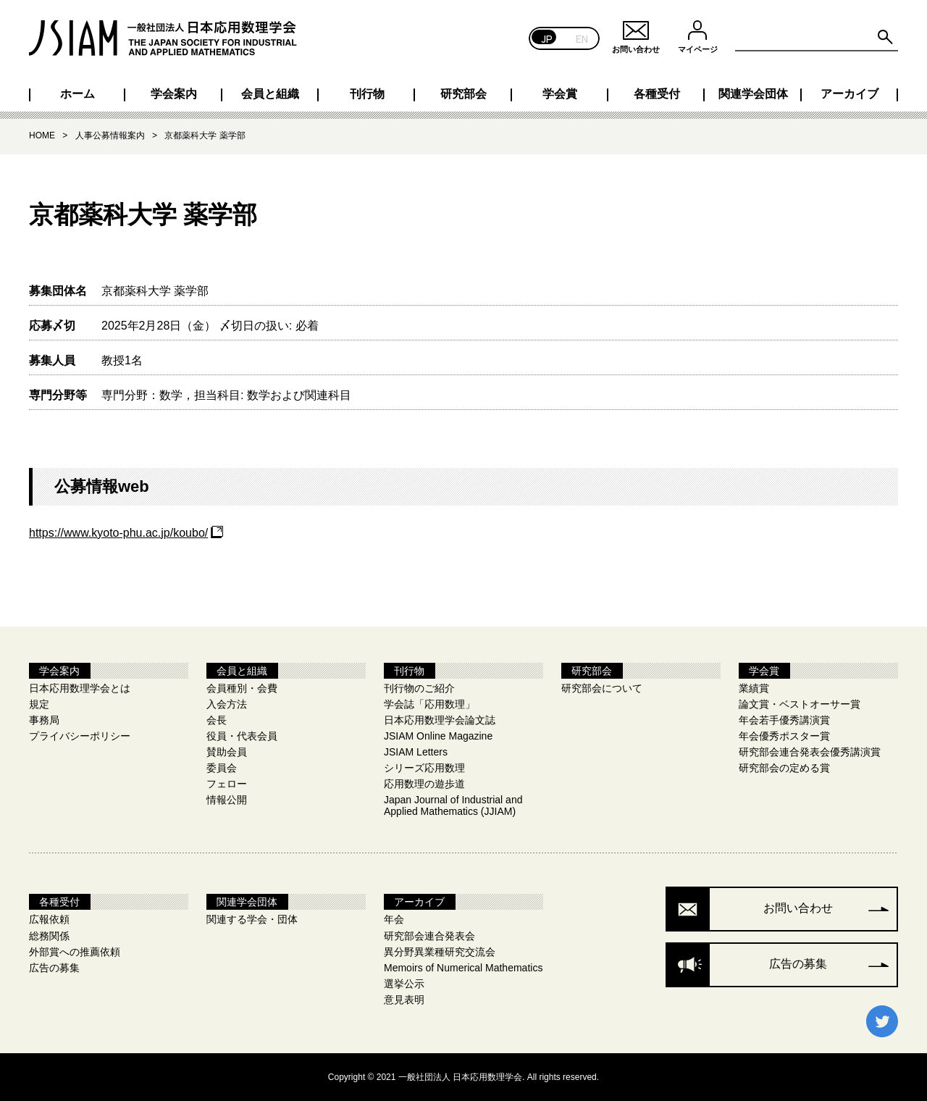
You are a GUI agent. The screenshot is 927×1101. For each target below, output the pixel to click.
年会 (394, 919)
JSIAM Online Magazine (438, 736)
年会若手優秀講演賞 (784, 720)
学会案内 (174, 94)
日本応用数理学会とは (79, 688)
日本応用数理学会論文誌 (439, 720)
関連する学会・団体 (252, 919)
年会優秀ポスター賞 (784, 736)
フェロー (226, 784)
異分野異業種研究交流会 (439, 952)
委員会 (221, 768)
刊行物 (367, 94)
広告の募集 (54, 968)
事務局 (44, 720)
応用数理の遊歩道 (424, 784)
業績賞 (754, 688)
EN (582, 38)
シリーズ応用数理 (424, 768)
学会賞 (559, 94)
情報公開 (226, 799)
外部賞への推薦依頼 (74, 952)
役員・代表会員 (241, 736)
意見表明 (404, 999)
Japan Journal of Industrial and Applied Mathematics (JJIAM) (453, 805)
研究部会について (601, 688)
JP (547, 38)
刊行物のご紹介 (419, 688)
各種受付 (657, 94)
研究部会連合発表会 (429, 936)
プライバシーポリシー (79, 736)
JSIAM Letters (416, 752)
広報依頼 (49, 919)
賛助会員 (226, 752)
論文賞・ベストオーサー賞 (799, 704)
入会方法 (226, 704)
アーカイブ (849, 94)
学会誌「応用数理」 (429, 704)
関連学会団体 (753, 94)
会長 (216, 720)
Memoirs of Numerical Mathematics (463, 968)
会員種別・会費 (241, 688)
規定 (39, 704)
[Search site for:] (816, 37)
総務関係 (49, 936)
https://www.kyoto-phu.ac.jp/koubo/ (118, 533)
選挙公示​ (404, 983)
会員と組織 (270, 94)
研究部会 (463, 94)
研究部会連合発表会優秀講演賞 (810, 752)
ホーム (77, 94)
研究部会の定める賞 (784, 768)
